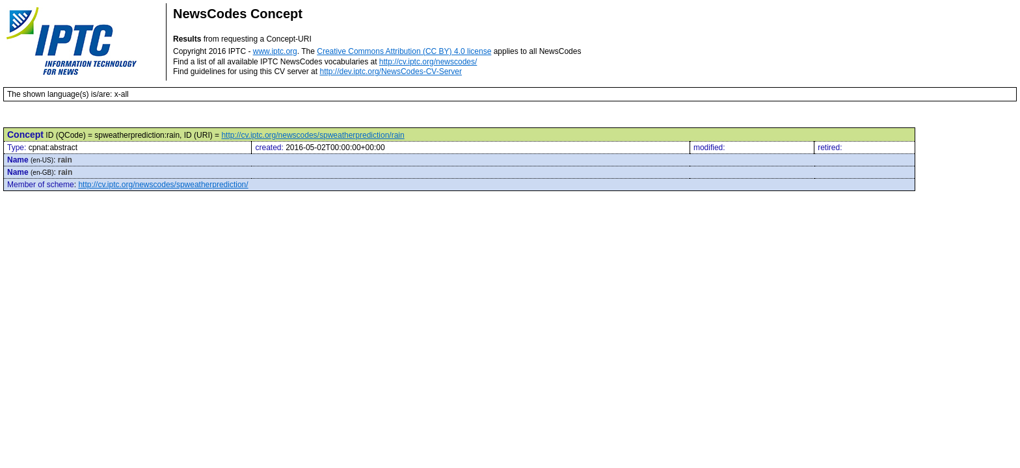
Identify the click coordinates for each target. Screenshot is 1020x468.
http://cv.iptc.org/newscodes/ (428, 61)
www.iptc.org (275, 51)
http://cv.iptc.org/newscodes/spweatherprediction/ (163, 184)
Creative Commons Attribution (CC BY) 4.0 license (404, 51)
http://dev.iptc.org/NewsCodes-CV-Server (390, 71)
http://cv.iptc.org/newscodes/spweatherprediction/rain (312, 135)
